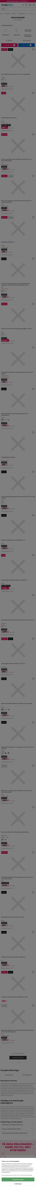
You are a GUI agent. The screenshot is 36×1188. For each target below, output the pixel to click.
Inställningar (18, 1183)
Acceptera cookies (18, 1179)
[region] (18, 1173)
